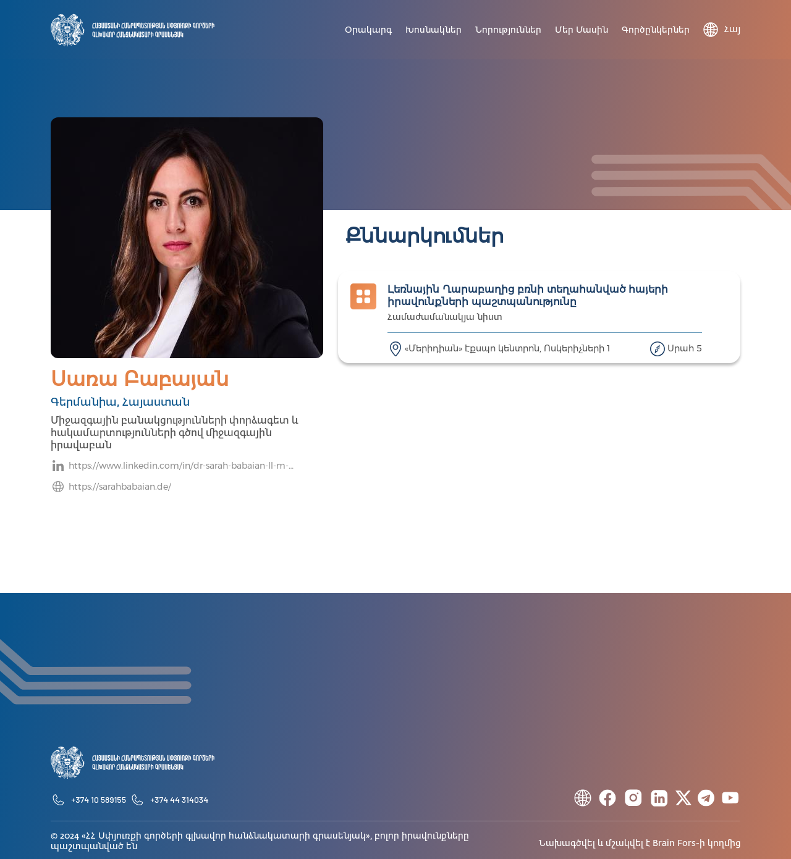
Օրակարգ (368, 30)
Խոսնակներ (433, 30)
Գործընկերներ (656, 30)
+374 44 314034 (179, 799)
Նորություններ (508, 30)
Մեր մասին (581, 30)
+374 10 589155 (98, 799)
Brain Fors (674, 843)
